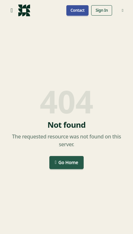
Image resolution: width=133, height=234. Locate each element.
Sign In (101, 10)
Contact (78, 10)
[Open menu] (11, 10)
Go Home (66, 162)
